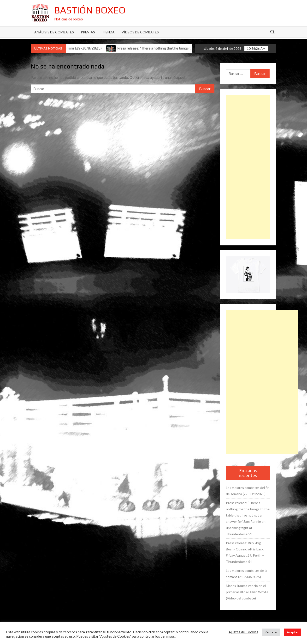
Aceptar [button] (292, 632)
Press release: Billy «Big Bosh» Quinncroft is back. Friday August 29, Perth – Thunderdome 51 (245, 552)
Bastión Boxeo (89, 10)
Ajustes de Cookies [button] (243, 632)
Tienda (108, 32)
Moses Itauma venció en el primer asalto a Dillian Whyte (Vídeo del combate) (247, 592)
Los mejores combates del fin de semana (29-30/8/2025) (247, 491)
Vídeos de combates (140, 32)
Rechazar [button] (271, 632)
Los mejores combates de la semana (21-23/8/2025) (246, 573)
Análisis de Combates (54, 32)
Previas (88, 32)
